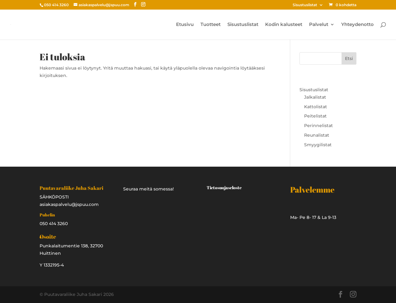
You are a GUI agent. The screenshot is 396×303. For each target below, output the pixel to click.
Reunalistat (316, 135)
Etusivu (185, 24)
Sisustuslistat (305, 5)
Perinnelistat (318, 125)
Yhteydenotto (357, 24)
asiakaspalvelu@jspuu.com (69, 204)
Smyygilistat (318, 144)
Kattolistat (315, 106)
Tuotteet (210, 24)
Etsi (349, 58)
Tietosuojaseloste (224, 187)
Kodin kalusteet (283, 24)
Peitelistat (315, 116)
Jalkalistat (315, 97)
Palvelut (318, 24)
